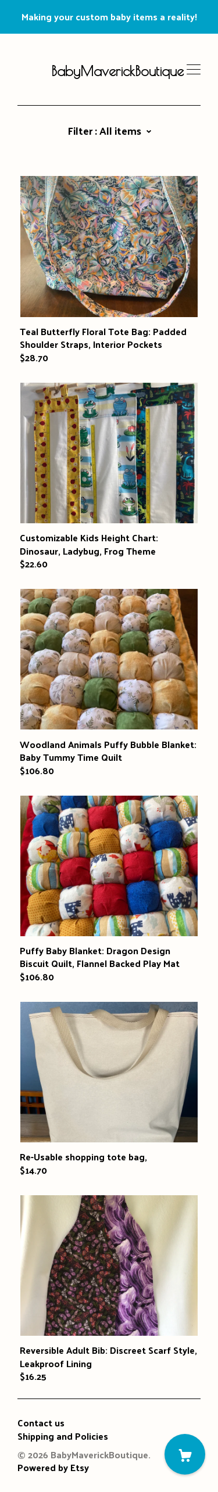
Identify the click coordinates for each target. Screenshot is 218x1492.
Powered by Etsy (53, 1467)
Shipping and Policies (62, 1436)
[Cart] (185, 1454)
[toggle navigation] (194, 70)
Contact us (41, 1422)
